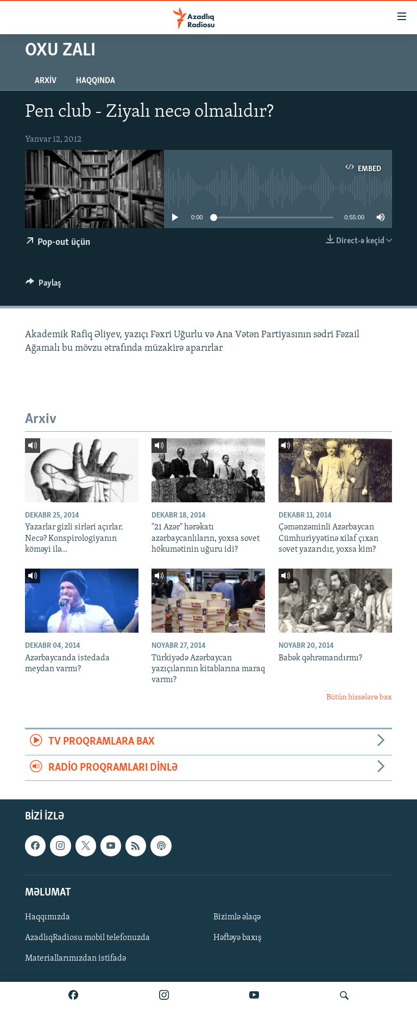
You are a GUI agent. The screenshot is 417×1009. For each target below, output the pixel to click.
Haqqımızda (47, 917)
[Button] (43, 285)
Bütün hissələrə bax (359, 697)
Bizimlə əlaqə (237, 917)
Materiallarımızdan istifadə (75, 958)
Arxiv (45, 81)
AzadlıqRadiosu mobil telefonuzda (87, 938)
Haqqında (95, 81)
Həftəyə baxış (237, 938)
